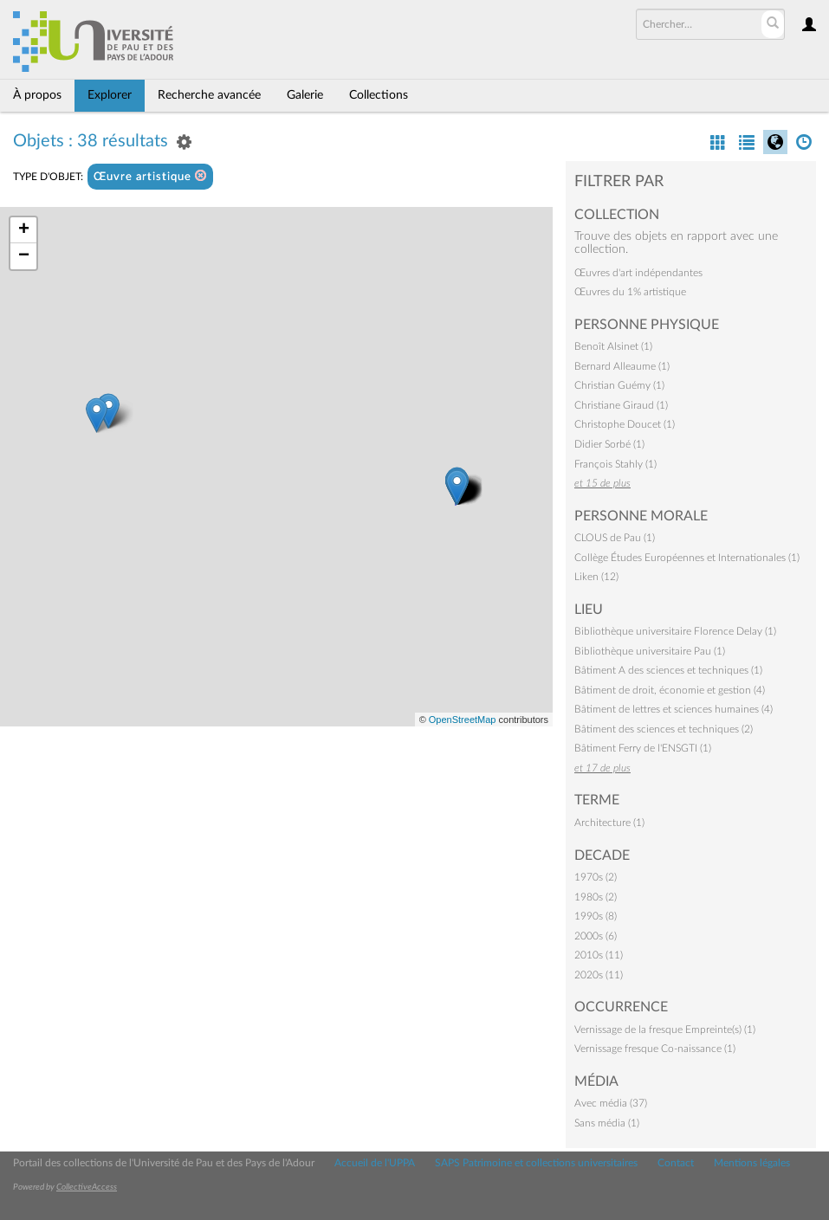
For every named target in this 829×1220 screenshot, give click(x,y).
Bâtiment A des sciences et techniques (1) (668, 670)
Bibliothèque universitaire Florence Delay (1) (675, 631)
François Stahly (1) (615, 464)
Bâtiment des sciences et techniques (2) (663, 729)
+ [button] (23, 230)
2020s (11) (598, 975)
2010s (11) (598, 955)
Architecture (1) (609, 822)
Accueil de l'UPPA (374, 1163)
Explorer (109, 95)
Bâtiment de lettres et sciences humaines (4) (673, 709)
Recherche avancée (209, 95)
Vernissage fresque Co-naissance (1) (654, 1048)
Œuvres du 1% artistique (630, 292)
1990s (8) (595, 916)
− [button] (23, 256)
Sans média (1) (606, 1123)
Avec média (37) (610, 1103)
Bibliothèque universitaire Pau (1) (649, 651)
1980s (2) (595, 897)
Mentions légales (752, 1163)
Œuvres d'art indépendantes (638, 273)
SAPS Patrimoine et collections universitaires (536, 1163)
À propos (37, 95)
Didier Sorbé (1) (609, 444)
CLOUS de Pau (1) (614, 538)
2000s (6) (595, 936)
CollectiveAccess (86, 1187)
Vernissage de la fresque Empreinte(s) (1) (664, 1029)
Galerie (305, 95)
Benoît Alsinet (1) (613, 346)
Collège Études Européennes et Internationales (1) (687, 557)
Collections (378, 95)
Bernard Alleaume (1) (622, 366)
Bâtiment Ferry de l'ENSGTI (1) (642, 748)
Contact (675, 1163)
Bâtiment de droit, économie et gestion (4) (669, 690)
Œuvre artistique (150, 176)
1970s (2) (595, 877)
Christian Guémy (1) (619, 385)
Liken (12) (596, 576)
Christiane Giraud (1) (621, 405)
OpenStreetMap (462, 719)
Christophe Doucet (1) (624, 424)
